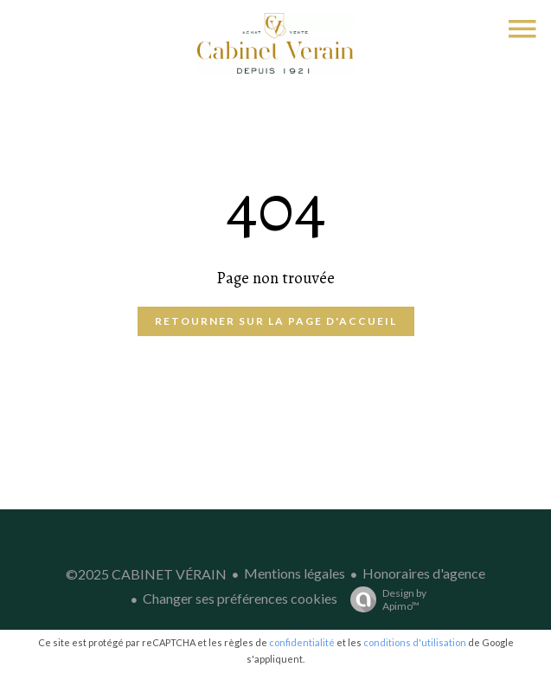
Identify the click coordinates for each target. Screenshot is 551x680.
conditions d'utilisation (414, 642)
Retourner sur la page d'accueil (276, 320)
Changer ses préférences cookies (240, 598)
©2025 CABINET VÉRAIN (146, 574)
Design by (384, 599)
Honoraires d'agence (423, 573)
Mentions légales (294, 573)
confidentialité (302, 642)
